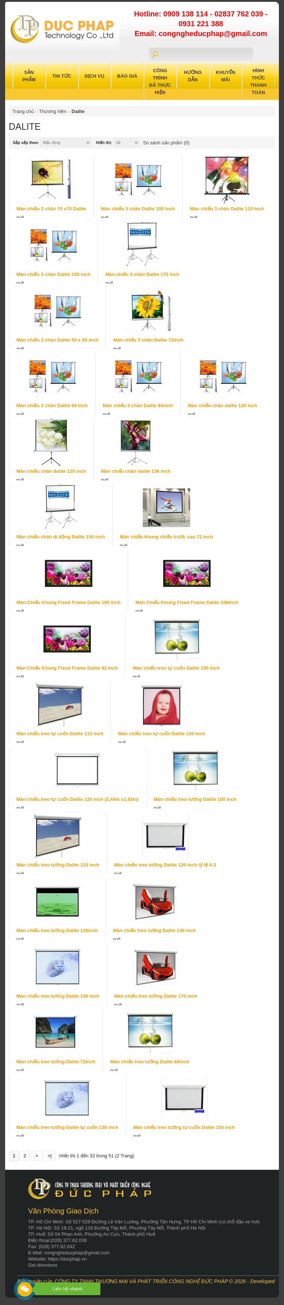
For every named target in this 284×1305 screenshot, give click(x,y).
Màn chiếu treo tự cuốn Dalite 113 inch (59, 733)
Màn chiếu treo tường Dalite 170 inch (155, 996)
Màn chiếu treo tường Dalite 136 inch (154, 930)
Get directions (42, 1265)
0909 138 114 (186, 14)
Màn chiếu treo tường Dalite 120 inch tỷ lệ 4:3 (165, 865)
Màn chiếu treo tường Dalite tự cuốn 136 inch (67, 1127)
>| (49, 1155)
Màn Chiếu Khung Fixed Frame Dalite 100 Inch (68, 602)
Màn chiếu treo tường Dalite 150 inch (57, 996)
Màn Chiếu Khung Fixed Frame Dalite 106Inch (186, 602)
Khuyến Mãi (225, 76)
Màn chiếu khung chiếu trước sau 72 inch (166, 536)
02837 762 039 (239, 14)
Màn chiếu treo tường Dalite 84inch (149, 1061)
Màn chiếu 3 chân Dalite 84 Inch (52, 405)
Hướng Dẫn (193, 76)
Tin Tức (61, 76)
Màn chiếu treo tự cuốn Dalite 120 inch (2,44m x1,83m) (77, 799)
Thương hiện (52, 111)
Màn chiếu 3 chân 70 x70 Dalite (51, 208)
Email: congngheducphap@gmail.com (201, 34)
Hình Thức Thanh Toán (258, 81)
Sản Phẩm (29, 76)
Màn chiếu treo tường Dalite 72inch (55, 1061)
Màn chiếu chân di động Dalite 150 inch (60, 536)
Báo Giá (127, 76)
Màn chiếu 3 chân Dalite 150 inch (53, 274)
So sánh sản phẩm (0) (166, 142)
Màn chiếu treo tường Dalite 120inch (57, 930)
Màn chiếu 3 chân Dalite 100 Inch (138, 208)
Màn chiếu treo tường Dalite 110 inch (57, 865)
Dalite (78, 111)
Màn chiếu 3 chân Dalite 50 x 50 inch (57, 340)
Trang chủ (23, 111)
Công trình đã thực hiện (160, 81)
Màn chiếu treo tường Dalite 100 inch (195, 799)
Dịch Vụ (94, 76)
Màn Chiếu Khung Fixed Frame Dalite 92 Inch (67, 668)
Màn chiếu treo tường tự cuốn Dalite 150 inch (184, 1127)
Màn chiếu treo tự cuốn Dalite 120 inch (161, 733)
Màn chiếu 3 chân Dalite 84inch (138, 405)
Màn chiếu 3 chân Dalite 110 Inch (227, 208)
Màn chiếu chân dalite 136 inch (136, 471)
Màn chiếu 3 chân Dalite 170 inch (142, 274)
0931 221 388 (201, 24)
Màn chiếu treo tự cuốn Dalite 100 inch (176, 668)
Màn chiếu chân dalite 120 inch (223, 405)
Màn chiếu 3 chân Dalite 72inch (148, 340)
